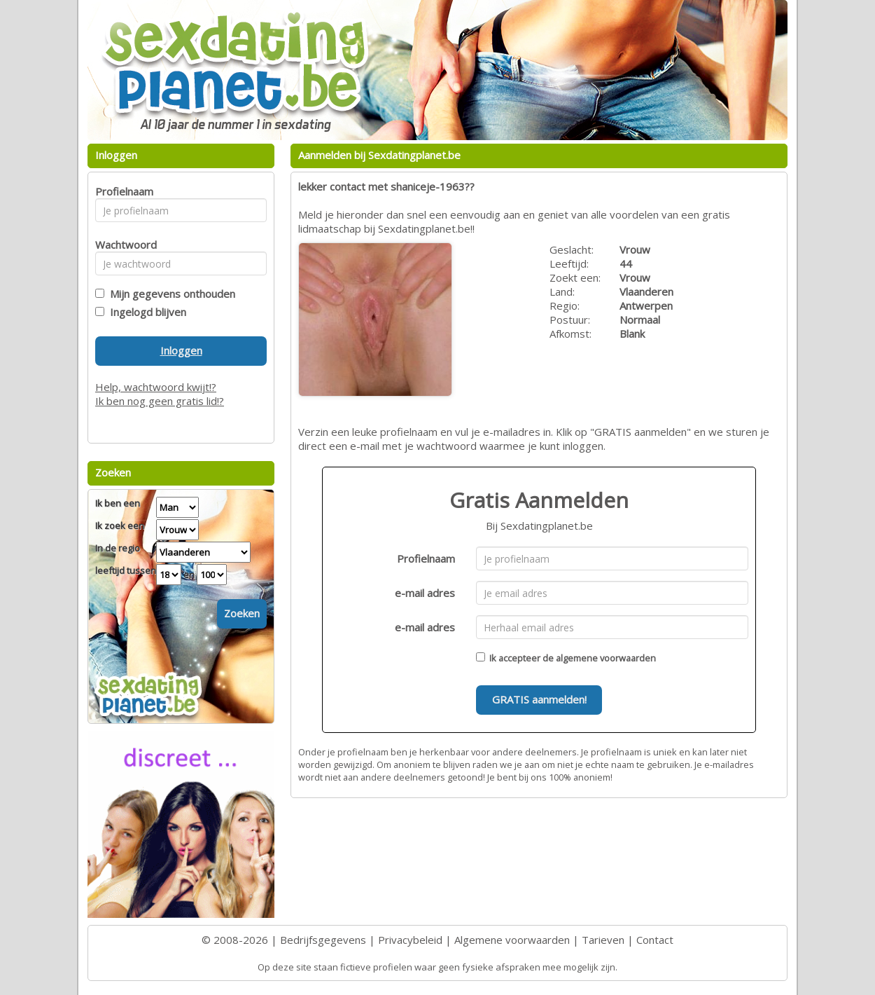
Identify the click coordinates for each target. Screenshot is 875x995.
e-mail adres (425, 593)
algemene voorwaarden (606, 658)
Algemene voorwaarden (512, 940)
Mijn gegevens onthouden (169, 294)
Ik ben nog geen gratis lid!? (159, 401)
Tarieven (603, 940)
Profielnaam (426, 558)
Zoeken (242, 613)
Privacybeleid (410, 940)
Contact (654, 940)
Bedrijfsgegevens (323, 940)
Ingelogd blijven (145, 312)
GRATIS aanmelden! (539, 699)
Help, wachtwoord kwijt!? (155, 387)
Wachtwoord (122, 245)
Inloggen (181, 350)
